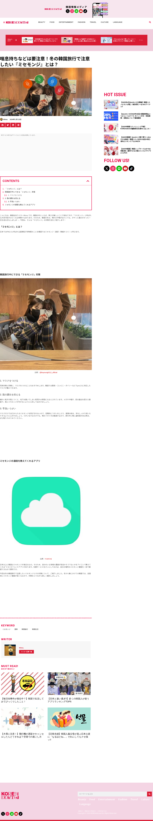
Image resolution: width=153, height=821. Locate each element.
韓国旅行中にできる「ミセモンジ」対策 (20, 192)
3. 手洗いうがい (14, 201)
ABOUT (80, 811)
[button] (150, 22)
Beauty (41, 22)
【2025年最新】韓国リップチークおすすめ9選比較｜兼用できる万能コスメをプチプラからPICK (135, 151)
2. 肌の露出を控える (12, 198)
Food (52, 22)
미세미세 (48, 559)
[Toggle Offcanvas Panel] (4, 22)
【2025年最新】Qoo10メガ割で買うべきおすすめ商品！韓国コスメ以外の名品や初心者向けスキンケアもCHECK (135, 139)
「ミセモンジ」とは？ (13, 189)
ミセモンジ (7, 629)
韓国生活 (40, 629)
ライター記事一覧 (26, 651)
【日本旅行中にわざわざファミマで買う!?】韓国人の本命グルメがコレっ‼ (49, 41)
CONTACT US (104, 811)
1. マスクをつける (15, 195)
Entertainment (66, 22)
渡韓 (17, 629)
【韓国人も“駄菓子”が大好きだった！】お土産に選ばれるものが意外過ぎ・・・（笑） (87, 41)
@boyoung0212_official (48, 372)
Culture (105, 22)
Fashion (81, 22)
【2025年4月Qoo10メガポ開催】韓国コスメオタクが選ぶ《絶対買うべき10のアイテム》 (135, 104)
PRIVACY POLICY (91, 811)
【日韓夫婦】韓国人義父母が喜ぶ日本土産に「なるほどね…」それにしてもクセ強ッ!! (69, 736)
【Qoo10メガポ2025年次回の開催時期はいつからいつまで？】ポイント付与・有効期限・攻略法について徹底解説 (135, 116)
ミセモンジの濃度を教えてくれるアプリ (20, 205)
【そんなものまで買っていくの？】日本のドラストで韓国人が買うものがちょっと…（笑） (125, 41)
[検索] (149, 793)
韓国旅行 (28, 629)
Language (117, 22)
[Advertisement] (46, 154)
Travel (93, 22)
